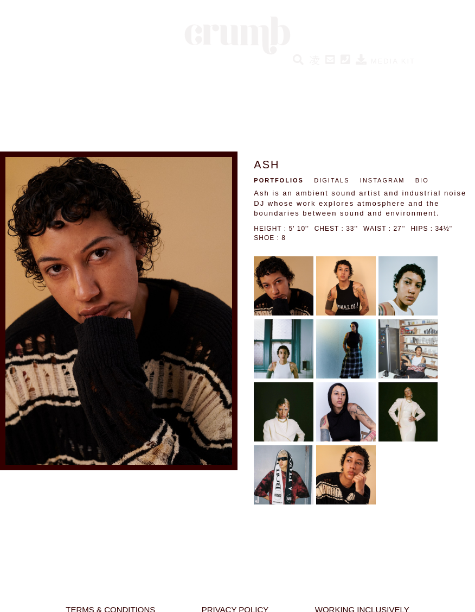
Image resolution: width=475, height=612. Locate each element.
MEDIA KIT (385, 61)
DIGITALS (331, 180)
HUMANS (55, 75)
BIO (422, 180)
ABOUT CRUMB (406, 75)
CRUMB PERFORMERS (273, 75)
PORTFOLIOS (279, 180)
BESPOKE (347, 75)
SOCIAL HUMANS (183, 75)
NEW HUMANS (110, 75)
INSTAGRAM (382, 180)
